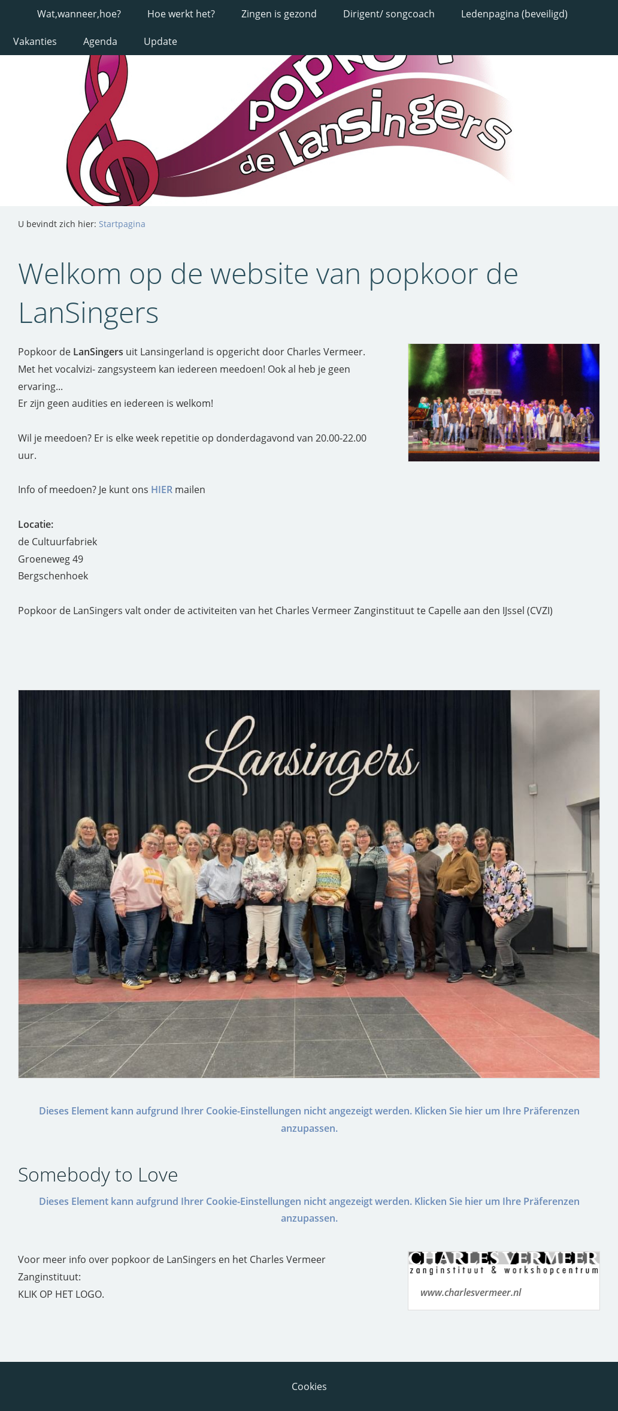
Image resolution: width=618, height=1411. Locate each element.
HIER (161, 489)
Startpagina (122, 223)
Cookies (309, 1386)
